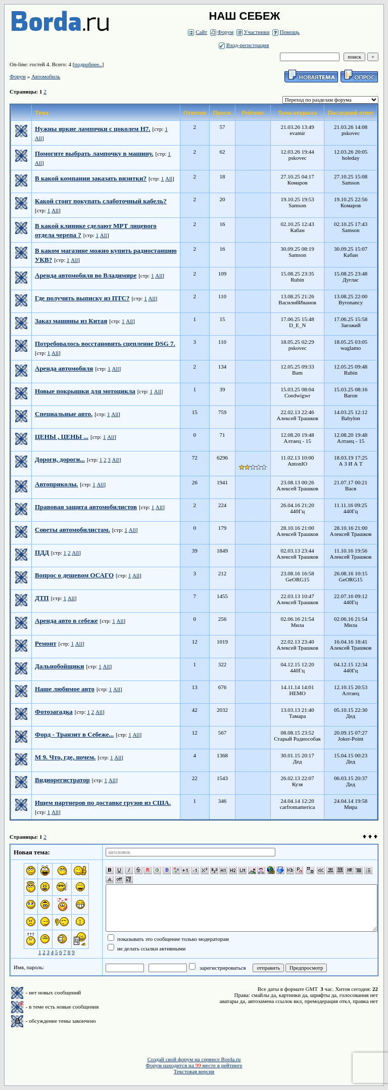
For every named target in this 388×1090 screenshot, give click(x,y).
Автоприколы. (56, 484)
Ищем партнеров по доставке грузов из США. (103, 802)
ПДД (42, 552)
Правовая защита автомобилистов (86, 507)
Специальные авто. (63, 414)
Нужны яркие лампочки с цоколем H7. (93, 128)
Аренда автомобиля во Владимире (85, 275)
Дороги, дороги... (60, 459)
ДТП (42, 598)
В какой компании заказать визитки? (91, 178)
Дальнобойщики (59, 666)
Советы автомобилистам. (72, 529)
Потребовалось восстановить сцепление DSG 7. (105, 343)
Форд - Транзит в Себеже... (74, 734)
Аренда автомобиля (64, 368)
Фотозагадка (54, 711)
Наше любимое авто (64, 689)
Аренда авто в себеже (66, 620)
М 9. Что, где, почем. (65, 757)
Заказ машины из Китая (71, 321)
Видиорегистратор (62, 780)
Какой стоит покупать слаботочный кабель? (101, 201)
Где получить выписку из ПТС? (82, 298)
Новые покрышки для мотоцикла (85, 391)
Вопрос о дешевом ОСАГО (74, 575)
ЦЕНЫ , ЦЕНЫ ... (61, 436)
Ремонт (46, 643)
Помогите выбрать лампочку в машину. (94, 153)
